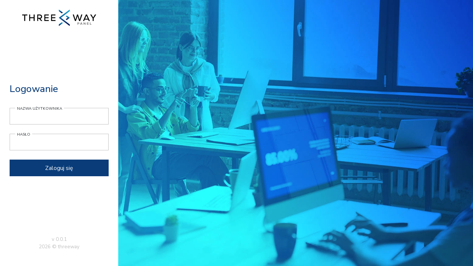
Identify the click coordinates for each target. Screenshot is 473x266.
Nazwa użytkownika (39, 108)
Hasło (23, 134)
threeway (68, 246)
